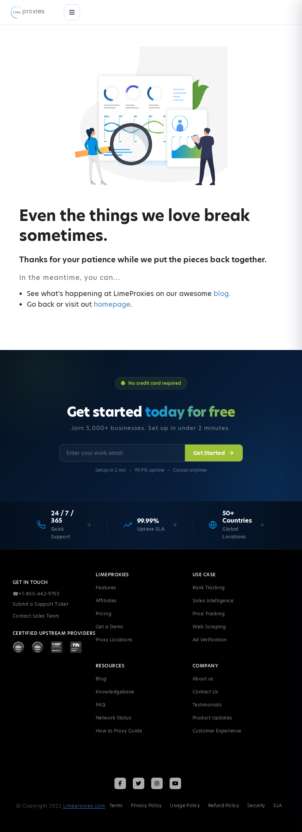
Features (106, 587)
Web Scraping (209, 626)
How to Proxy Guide (119, 730)
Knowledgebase (115, 691)
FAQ (100, 704)
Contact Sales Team (36, 616)
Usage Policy (185, 805)
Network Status (113, 717)
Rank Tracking (209, 587)
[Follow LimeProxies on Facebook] (120, 783)
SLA (277, 805)
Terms (116, 805)
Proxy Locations (114, 639)
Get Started (213, 453)
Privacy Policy (146, 805)
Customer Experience (217, 730)
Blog (101, 678)
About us (203, 678)
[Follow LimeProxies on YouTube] (175, 783)
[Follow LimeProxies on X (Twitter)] (138, 783)
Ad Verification (210, 639)
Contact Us (206, 691)
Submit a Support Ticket (40, 604)
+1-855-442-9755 (36, 594)
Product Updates (212, 717)
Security (256, 805)
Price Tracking (209, 613)
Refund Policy (223, 805)
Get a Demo (110, 626)
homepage (112, 304)
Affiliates (106, 600)
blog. (222, 293)
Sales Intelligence (213, 600)
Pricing (103, 613)
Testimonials (207, 704)
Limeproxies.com (84, 806)
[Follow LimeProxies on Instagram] (157, 783)
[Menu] (72, 12)
